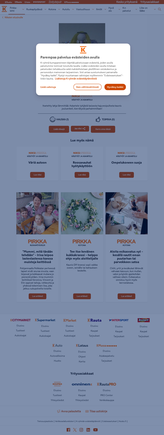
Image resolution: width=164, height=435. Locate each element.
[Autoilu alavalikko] (73, 9)
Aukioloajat (20, 335)
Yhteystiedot (57, 400)
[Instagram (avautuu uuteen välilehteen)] (81, 430)
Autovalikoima (57, 356)
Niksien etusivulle (12, 17)
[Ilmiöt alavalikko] (105, 9)
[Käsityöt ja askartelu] (82, 98)
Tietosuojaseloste (45, 421)
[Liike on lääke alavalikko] (155, 9)
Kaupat (94, 331)
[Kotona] (82, 243)
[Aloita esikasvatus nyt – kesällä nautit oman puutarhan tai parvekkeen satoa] (126, 214)
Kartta (82, 361)
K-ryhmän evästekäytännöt (88, 421)
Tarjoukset (94, 336)
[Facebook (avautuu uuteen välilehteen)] (68, 430)
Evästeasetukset (109, 421)
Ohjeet (82, 356)
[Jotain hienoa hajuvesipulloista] (59, 129)
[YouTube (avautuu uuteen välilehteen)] (95, 430)
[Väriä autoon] (37, 162)
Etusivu (20, 325)
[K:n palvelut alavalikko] (136, 9)
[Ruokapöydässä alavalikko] (45, 9)
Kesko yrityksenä (126, 2)
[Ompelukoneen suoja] (126, 162)
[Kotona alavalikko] (59, 9)
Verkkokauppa (106, 400)
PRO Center (106, 395)
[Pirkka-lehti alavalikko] (23, 9)
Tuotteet (20, 330)
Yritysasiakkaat (149, 2)
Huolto (57, 361)
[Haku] (160, 9)
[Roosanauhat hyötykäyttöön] (82, 164)
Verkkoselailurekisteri (64, 421)
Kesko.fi (122, 421)
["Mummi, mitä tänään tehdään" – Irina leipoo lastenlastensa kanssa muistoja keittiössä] (37, 214)
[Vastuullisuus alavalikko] (93, 9)
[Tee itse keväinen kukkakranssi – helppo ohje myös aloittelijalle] (82, 214)
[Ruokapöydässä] (37, 243)
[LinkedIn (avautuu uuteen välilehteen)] (88, 430)
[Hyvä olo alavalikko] (119, 9)
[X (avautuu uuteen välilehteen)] (75, 430)
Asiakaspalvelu (106, 356)
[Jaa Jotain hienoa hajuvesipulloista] (80, 129)
